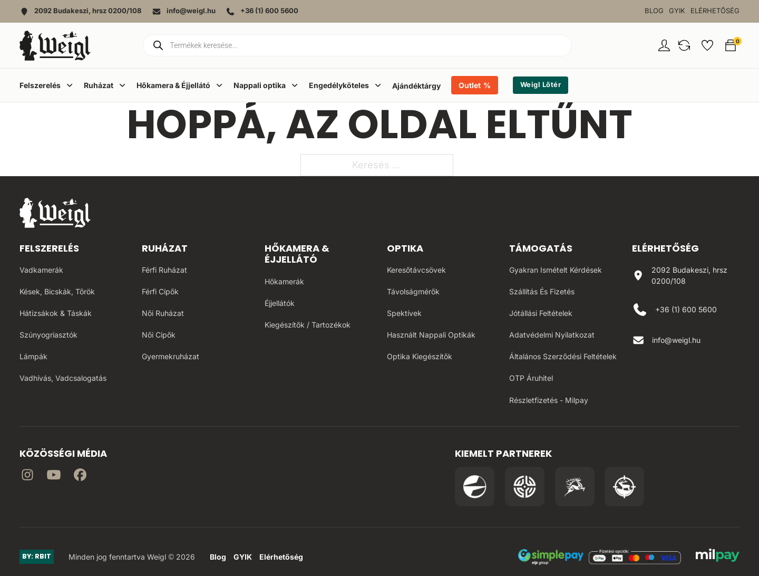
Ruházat (165, 248)
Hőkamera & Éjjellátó (297, 254)
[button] (684, 45)
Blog (654, 11)
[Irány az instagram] (27, 476)
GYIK (677, 11)
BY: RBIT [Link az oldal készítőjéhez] (36, 556)
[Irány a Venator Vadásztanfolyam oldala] (575, 486)
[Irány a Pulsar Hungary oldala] (474, 486)
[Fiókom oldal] (664, 45)
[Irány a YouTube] (54, 476)
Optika (405, 248)
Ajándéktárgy (416, 85)
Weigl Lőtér (540, 85)
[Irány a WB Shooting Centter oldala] (524, 486)
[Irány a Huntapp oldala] (624, 486)
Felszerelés (49, 248)
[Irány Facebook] (80, 476)
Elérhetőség (714, 11)
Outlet (470, 85)
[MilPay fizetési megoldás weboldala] (717, 557)
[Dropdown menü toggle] (69, 85)
